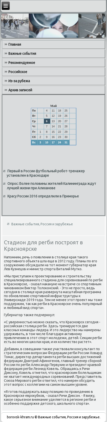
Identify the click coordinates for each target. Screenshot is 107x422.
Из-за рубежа (19, 81)
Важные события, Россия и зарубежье (42, 224)
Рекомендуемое (21, 63)
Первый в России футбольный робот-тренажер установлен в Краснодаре (46, 173)
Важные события (22, 54)
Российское (17, 72)
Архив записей (20, 90)
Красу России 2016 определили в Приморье (43, 196)
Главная (14, 44)
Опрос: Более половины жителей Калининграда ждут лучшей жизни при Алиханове (51, 186)
